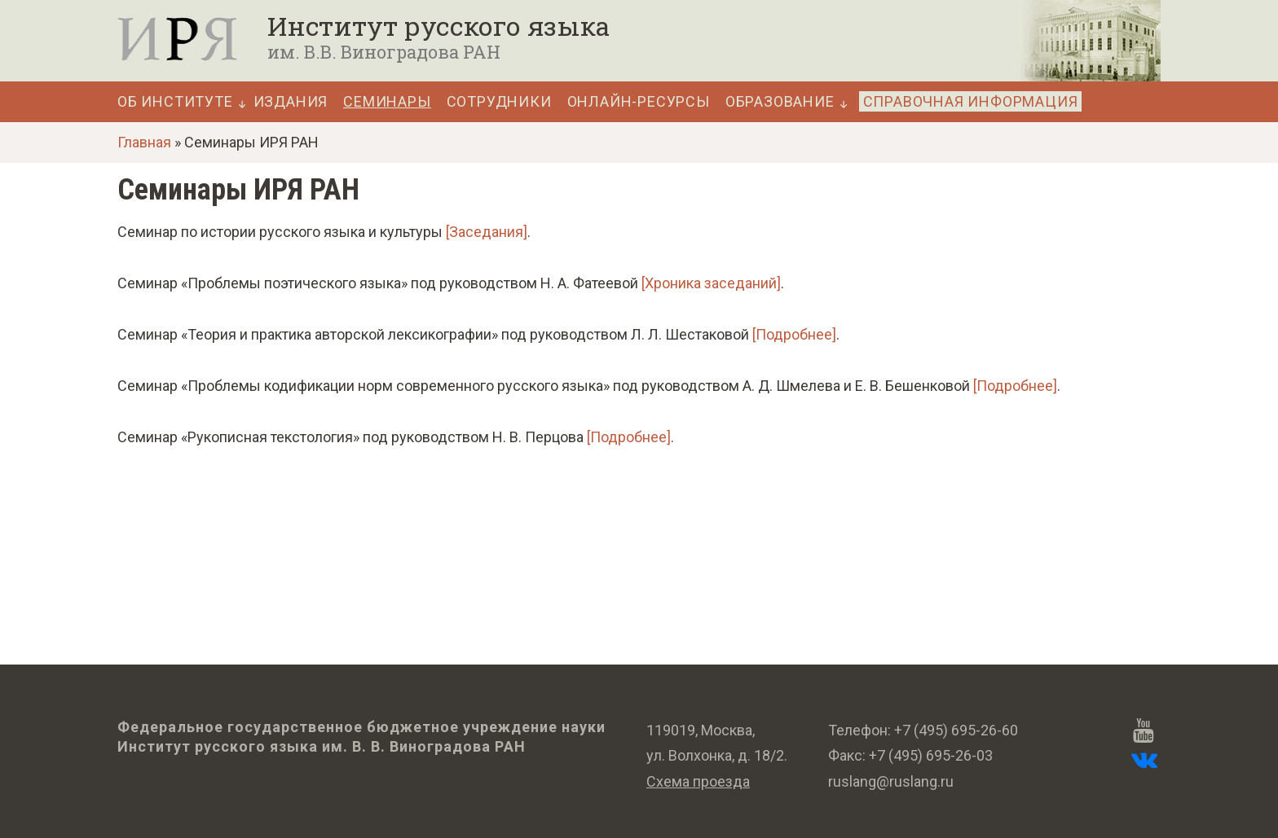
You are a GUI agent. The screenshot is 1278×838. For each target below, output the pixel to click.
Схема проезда (698, 781)
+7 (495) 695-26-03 (931, 755)
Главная (144, 142)
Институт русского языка (438, 26)
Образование (780, 101)
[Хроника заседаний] (711, 283)
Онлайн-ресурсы (638, 101)
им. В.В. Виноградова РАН (383, 52)
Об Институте (175, 101)
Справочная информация (970, 101)
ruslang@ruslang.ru (891, 781)
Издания (290, 101)
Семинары (386, 101)
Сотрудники (499, 101)
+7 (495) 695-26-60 (956, 730)
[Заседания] (486, 231)
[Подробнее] (794, 334)
